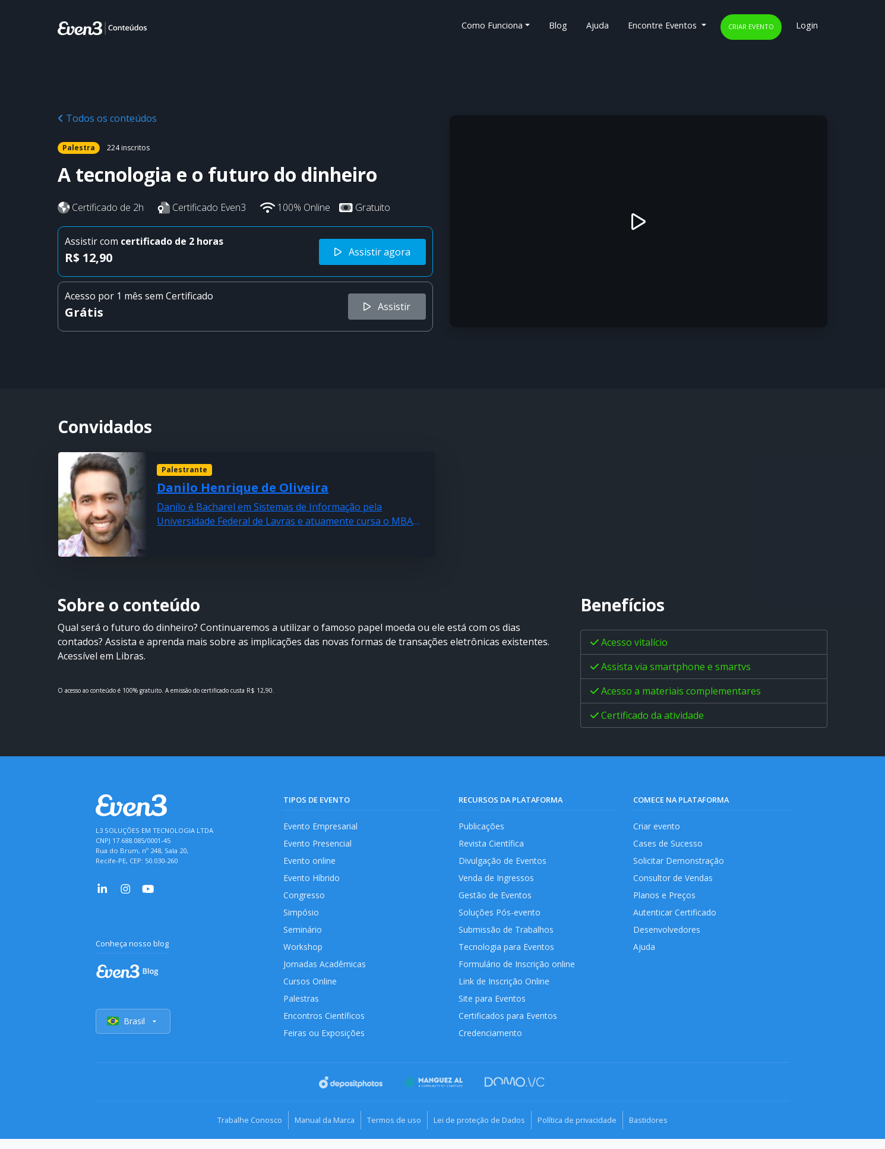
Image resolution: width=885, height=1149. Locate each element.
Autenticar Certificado (676, 917)
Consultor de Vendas (674, 880)
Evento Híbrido (312, 880)
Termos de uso (391, 1131)
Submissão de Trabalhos (507, 935)
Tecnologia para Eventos (508, 953)
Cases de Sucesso (668, 844)
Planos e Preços (664, 899)
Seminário (302, 935)
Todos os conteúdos (107, 118)
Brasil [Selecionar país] (134, 1032)
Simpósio (301, 917)
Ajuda (597, 25)
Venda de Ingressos (497, 880)
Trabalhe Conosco (232, 1131)
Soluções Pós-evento (500, 917)
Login (807, 25)
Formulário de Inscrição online (517, 971)
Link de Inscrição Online (504, 990)
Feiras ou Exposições (324, 1044)
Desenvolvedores (667, 935)
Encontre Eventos (663, 25)
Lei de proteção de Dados (483, 1131)
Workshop (303, 953)
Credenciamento (491, 1044)
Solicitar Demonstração (679, 863)
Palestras (301, 1008)
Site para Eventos (493, 1008)
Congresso (304, 899)
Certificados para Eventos (509, 1026)
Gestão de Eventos (496, 899)
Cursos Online (310, 990)
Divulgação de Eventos (503, 863)
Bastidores (666, 1131)
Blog (558, 25)
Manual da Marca (314, 1131)
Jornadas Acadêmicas (325, 971)
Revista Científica (492, 844)
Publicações (482, 826)
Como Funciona (492, 25)
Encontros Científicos (324, 1026)
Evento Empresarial (321, 826)
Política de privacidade (587, 1131)
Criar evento (751, 26)
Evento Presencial (317, 844)
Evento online (309, 863)
